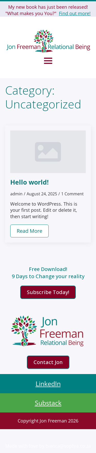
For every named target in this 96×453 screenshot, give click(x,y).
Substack (48, 402)
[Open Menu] (48, 61)
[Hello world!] (48, 151)
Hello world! (29, 182)
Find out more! (75, 13)
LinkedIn (48, 383)
